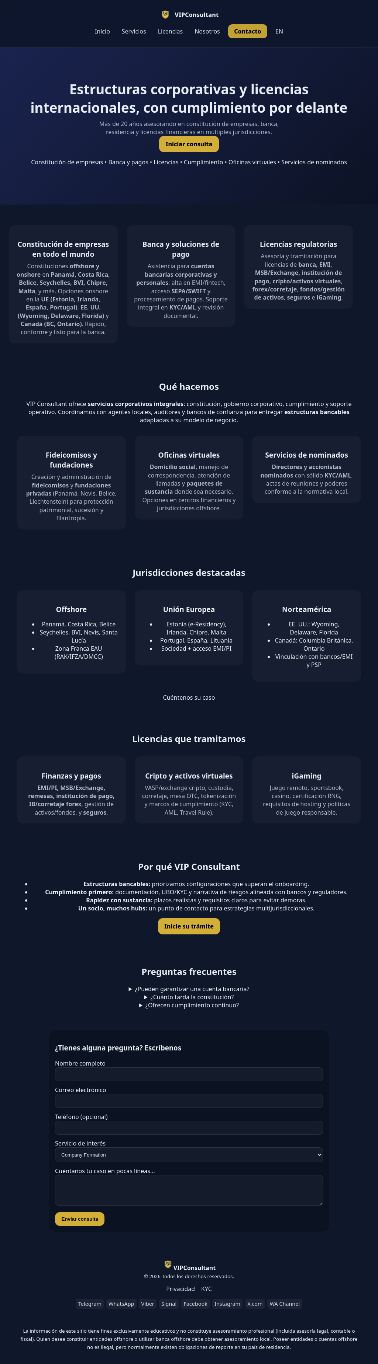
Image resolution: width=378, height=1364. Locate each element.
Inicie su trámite (189, 926)
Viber (147, 1308)
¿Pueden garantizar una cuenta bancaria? (192, 989)
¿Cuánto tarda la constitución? (192, 997)
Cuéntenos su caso (189, 697)
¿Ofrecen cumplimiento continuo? (192, 1005)
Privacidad (180, 1293)
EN (279, 31)
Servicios (134, 31)
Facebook (195, 1308)
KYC (206, 1293)
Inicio (102, 31)
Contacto (247, 31)
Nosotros (207, 31)
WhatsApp (121, 1308)
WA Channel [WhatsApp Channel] (285, 1308)
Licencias (170, 31)
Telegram (90, 1308)
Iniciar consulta (189, 144)
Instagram (227, 1308)
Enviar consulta (80, 1223)
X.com (254, 1308)
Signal (168, 1308)
